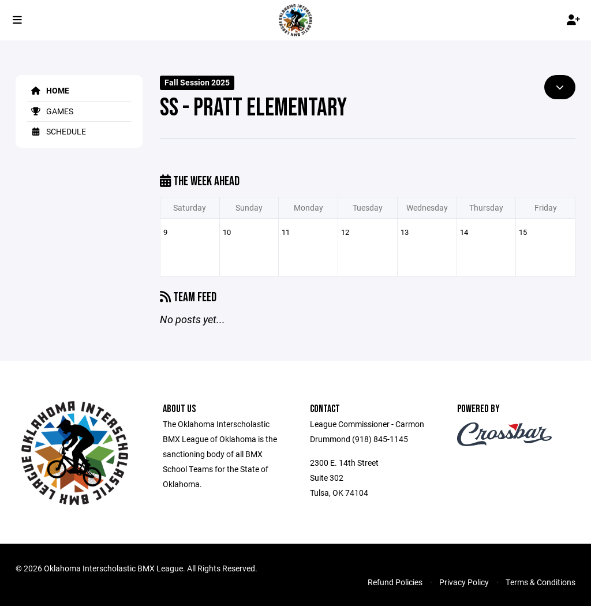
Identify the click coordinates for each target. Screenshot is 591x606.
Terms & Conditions (540, 582)
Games (50, 111)
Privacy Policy (464, 582)
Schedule (56, 131)
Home (48, 90)
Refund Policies (395, 582)
